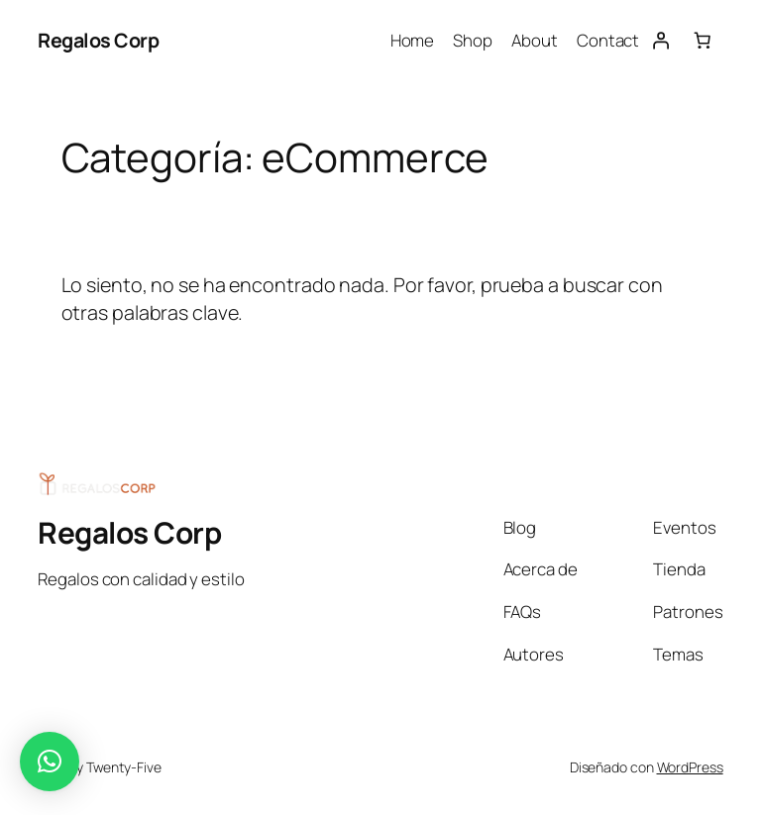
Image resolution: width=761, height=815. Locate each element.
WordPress (690, 767)
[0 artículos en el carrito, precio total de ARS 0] (701, 40)
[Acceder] (660, 40)
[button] (49, 761)
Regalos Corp (98, 40)
